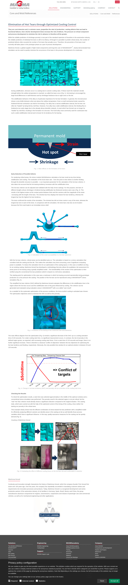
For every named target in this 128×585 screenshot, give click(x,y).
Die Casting (11, 553)
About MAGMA (99, 546)
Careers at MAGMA (100, 557)
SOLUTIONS (53, 8)
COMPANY (101, 8)
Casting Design (12, 559)
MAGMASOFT (12, 548)
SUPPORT (77, 8)
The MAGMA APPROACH (15, 546)
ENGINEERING (65, 8)
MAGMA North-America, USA (81, 2)
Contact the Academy (71, 559)
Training (68, 550)
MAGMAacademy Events (72, 548)
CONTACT (111, 8)
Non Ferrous (11, 555)
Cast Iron (10, 550)
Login (117, 2)
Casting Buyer (41, 548)
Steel (9, 551)
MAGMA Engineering (42, 546)
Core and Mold (105, 14)
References (116, 14)
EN (95, 2)
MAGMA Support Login (43, 554)
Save (102, 581)
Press (96, 553)
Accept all (114, 581)
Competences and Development (103, 548)
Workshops (69, 551)
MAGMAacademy (89, 8)
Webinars (68, 555)
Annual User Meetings (72, 557)
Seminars (68, 553)
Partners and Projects (100, 550)
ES (98, 2)
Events (97, 555)
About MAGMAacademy (72, 546)
